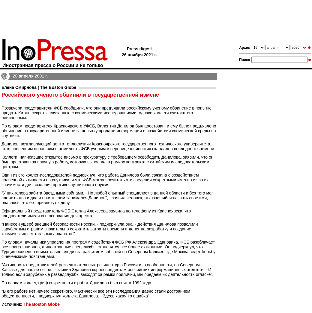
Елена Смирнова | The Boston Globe (39, 87)
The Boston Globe (41, 304)
